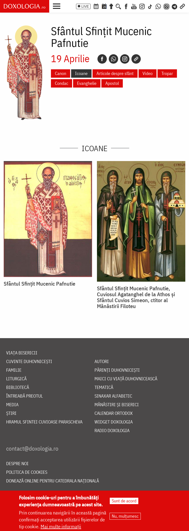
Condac (61, 83)
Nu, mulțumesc (125, 516)
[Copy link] (136, 59)
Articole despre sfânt (115, 73)
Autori (101, 361)
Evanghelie (86, 83)
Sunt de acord (124, 501)
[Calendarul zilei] (104, 6)
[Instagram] (142, 6)
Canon (60, 73)
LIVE (85, 6)
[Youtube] (133, 6)
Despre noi (17, 463)
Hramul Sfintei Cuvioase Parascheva (44, 422)
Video (147, 73)
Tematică (103, 387)
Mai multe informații (61, 526)
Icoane (81, 73)
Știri (11, 413)
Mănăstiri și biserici (116, 404)
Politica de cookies (26, 472)
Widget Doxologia (113, 422)
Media (12, 404)
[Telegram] (174, 6)
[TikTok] (150, 6)
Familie (13, 370)
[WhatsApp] (158, 6)
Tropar (167, 73)
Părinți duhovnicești (117, 370)
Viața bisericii (21, 353)
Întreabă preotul (24, 396)
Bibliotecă (17, 387)
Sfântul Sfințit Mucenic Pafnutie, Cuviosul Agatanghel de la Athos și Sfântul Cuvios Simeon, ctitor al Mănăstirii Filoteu (136, 297)
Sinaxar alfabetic (113, 396)
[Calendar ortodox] (96, 6)
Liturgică (16, 379)
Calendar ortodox (113, 413)
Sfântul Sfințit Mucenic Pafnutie (39, 284)
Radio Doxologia (111, 430)
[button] (58, 6)
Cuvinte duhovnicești (29, 361)
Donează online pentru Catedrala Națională (52, 481)
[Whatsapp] (113, 59)
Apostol (112, 83)
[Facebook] (126, 6)
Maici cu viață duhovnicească (125, 379)
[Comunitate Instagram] (166, 6)
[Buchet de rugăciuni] (111, 6)
